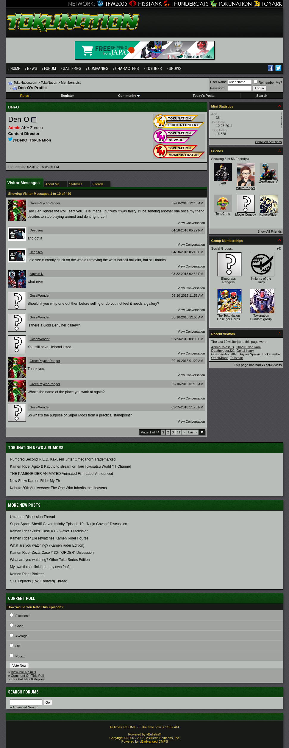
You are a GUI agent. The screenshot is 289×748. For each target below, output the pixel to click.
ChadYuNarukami (248, 347)
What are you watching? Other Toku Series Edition (50, 560)
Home (15, 68)
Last (192, 432)
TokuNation (49, 82)
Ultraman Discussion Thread (32, 517)
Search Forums (23, 692)
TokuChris (222, 213)
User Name (218, 82)
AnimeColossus (222, 347)
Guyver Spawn (249, 354)
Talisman (236, 358)
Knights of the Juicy (261, 280)
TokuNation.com (25, 82)
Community (129, 95)
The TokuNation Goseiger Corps (228, 317)
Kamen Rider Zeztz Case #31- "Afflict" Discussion (49, 531)
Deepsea (36, 230)
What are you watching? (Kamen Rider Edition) (47, 545)
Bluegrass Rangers (228, 280)
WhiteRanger (245, 188)
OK (17, 646)
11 (178, 432)
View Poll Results (23, 672)
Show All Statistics (268, 142)
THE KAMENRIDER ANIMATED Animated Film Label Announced (61, 474)
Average (21, 636)
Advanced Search (25, 707)
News (32, 68)
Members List (71, 82)
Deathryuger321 (223, 350)
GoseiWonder (39, 295)
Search (261, 95)
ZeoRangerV (268, 181)
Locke (266, 354)
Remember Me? (268, 82)
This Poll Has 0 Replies (28, 679)
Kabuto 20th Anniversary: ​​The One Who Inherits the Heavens (58, 488)
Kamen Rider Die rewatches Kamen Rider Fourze (49, 538)
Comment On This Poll (27, 675)
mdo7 (276, 354)
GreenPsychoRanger (44, 203)
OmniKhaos (219, 358)
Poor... (20, 656)
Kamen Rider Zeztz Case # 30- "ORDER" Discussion (51, 552)
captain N (36, 274)
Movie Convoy (245, 214)
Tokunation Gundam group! (261, 317)
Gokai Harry (245, 350)
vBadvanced (149, 741)
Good (19, 626)
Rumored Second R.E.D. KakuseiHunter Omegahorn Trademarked (62, 459)
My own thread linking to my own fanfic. (41, 567)
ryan (222, 182)
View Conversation (191, 223)
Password (217, 88)
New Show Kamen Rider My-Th (35, 481)
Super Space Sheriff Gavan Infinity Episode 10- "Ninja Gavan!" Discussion (68, 524)
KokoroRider (269, 214)
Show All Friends (269, 231)
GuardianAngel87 (224, 354)
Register (67, 95)
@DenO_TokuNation (29, 140)
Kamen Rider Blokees (27, 574)
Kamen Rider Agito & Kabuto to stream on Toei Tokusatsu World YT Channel (70, 466)
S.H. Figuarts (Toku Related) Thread (38, 581)
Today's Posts (203, 95)
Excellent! (22, 616)
